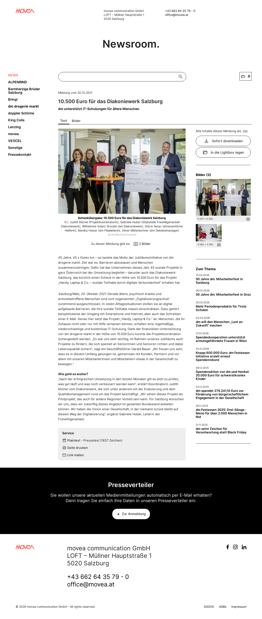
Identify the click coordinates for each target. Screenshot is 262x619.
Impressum (238, 606)
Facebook (227, 547)
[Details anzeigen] (248, 220)
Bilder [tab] (76, 121)
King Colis (16, 120)
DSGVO (209, 606)
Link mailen (75, 455)
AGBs (222, 606)
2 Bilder (145, 244)
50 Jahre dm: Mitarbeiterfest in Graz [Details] (223, 294)
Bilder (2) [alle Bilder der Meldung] (203, 175)
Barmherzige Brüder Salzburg (24, 91)
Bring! (13, 99)
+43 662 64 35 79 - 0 (180, 11)
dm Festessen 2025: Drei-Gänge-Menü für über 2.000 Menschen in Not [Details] (221, 413)
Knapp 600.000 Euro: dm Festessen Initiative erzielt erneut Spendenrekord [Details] (223, 356)
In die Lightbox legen (223, 152)
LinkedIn (244, 547)
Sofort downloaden (223, 141)
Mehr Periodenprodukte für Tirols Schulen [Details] (221, 308)
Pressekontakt (19, 154)
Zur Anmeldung (134, 514)
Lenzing (14, 127)
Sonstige (15, 148)
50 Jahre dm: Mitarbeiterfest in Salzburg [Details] (219, 281)
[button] (246, 76)
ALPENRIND (17, 82)
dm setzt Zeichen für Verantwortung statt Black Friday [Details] (221, 430)
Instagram (235, 547)
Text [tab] (63, 121)
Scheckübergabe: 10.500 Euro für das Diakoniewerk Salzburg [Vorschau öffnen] (122, 218)
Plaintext (73, 440)
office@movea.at (176, 14)
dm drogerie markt (23, 106)
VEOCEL (15, 141)
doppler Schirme (21, 113)
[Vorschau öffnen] (122, 171)
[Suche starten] (181, 76)
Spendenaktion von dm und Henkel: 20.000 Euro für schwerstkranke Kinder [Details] (222, 375)
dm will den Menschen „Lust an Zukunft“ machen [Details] (219, 323)
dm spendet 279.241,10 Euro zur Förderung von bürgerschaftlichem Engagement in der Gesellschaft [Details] (222, 394)
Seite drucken (77, 448)
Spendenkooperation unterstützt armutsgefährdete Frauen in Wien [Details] (221, 339)
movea (13, 134)
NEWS (13, 75)
